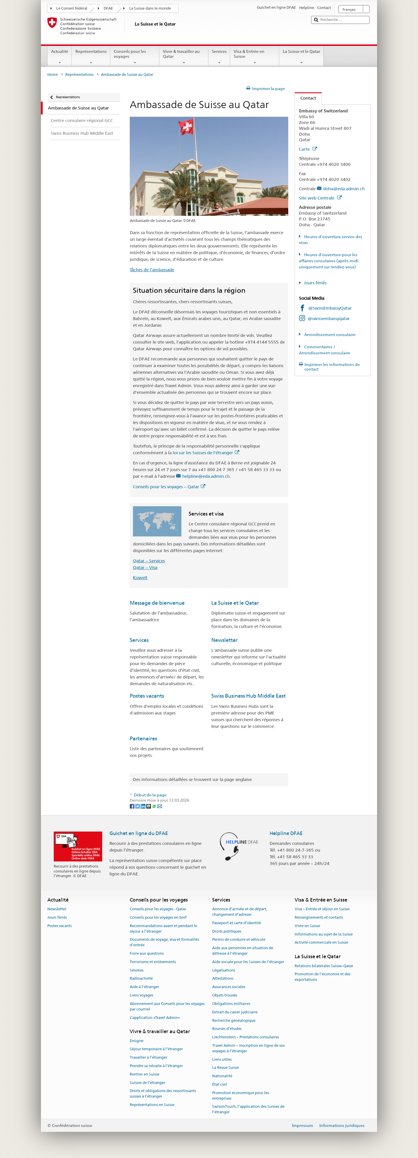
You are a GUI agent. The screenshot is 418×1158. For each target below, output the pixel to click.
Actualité (59, 57)
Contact (305, 98)
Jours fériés (315, 283)
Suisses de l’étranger (147, 1082)
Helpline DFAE (286, 833)
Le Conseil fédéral (71, 8)
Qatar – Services (149, 560)
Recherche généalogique (233, 1020)
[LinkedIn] (143, 805)
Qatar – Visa (145, 567)
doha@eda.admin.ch (344, 188)
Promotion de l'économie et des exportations (322, 977)
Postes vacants (147, 696)
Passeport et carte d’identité (236, 923)
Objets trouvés (224, 995)
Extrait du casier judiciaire (234, 1012)
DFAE (108, 8)
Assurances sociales (228, 987)
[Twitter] (138, 805)
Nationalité (222, 1076)
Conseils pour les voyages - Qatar (158, 909)
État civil (219, 1084)
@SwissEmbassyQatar (330, 308)
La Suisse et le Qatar (301, 57)
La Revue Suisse (225, 1068)
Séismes (136, 970)
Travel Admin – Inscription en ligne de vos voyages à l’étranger (248, 1048)
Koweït (140, 577)
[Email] (159, 805)
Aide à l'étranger (144, 987)
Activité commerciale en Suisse (321, 942)
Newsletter (224, 640)
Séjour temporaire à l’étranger (156, 1049)
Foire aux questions (147, 953)
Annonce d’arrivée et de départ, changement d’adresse (239, 912)
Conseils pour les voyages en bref (158, 917)
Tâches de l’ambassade (152, 269)
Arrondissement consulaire (329, 334)
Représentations (91, 57)
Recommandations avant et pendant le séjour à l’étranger (163, 928)
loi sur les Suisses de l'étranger (206, 452)
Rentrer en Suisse (144, 1074)
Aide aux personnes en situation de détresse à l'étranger (242, 951)
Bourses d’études (227, 1029)
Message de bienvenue (157, 603)
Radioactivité (141, 978)
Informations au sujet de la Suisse (324, 934)
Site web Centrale (320, 198)
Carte (308, 149)
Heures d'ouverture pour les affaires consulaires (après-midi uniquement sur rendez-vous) (328, 260)
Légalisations (223, 970)
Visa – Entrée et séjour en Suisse (322, 909)
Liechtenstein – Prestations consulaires (245, 1037)
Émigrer (137, 1041)
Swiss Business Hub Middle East (248, 696)
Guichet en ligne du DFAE (138, 833)
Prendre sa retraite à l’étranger (156, 1066)
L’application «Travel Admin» (155, 1017)
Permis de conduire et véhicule (238, 940)
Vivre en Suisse (307, 926)
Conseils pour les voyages (135, 57)
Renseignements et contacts (319, 917)
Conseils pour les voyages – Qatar (169, 486)
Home (52, 74)
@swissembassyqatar (329, 318)
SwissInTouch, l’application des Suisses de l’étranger (248, 1109)
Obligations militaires (231, 1003)
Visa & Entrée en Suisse (254, 57)
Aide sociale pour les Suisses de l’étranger (248, 962)
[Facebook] (132, 805)
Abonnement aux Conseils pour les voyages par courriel (167, 1006)
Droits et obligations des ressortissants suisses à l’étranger (163, 1094)
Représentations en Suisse (152, 1105)
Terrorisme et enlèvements (153, 962)
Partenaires (143, 738)
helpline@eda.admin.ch (206, 476)
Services (219, 57)
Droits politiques (226, 931)
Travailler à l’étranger (148, 1057)
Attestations (222, 978)
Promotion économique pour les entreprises (240, 1095)
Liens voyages (141, 995)
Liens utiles (222, 1059)
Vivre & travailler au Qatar (184, 57)
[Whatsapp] (154, 805)
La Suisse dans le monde (150, 8)
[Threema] (149, 805)
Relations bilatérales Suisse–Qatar (324, 966)
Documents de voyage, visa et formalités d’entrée (164, 942)
